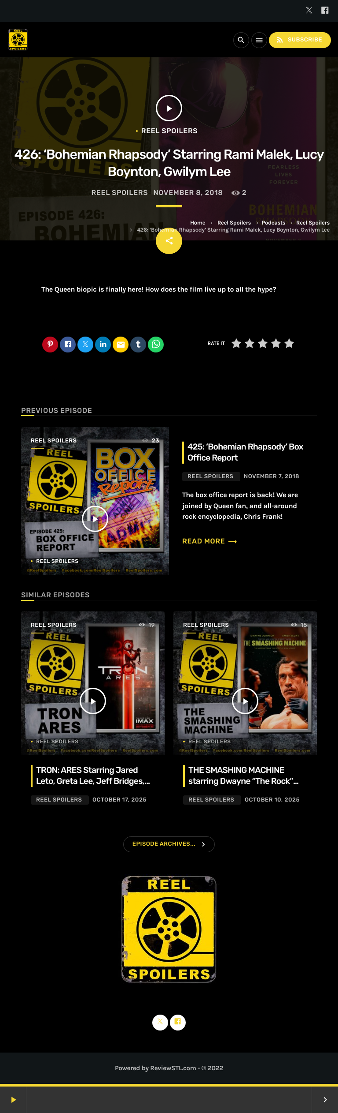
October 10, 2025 (272, 800)
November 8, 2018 (188, 192)
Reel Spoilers (234, 223)
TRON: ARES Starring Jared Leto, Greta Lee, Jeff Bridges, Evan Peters (90, 781)
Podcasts (274, 223)
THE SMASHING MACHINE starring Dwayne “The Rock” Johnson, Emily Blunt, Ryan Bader (240, 786)
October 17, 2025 (119, 800)
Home (197, 223)
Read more (210, 541)
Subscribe (299, 40)
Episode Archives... (163, 844)
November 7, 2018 (271, 476)
